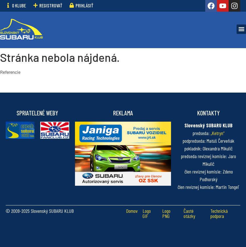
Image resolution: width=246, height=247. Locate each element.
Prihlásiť (84, 5)
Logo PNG (166, 213)
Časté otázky (189, 213)
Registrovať (50, 5)
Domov (132, 211)
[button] (241, 29)
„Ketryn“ (218, 133)
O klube (19, 5)
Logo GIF (147, 213)
